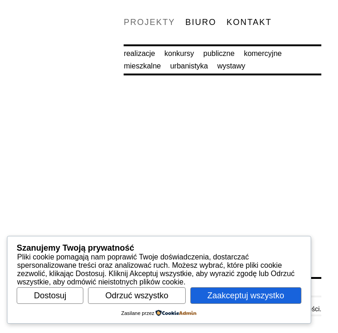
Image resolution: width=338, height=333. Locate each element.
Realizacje (139, 53)
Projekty (149, 22)
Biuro (200, 22)
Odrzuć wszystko (136, 295)
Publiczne (219, 53)
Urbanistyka (189, 66)
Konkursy (179, 53)
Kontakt (249, 22)
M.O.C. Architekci (40, 40)
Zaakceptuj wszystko (245, 295)
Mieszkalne (142, 66)
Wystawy (231, 66)
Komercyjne (263, 53)
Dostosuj (50, 295)
